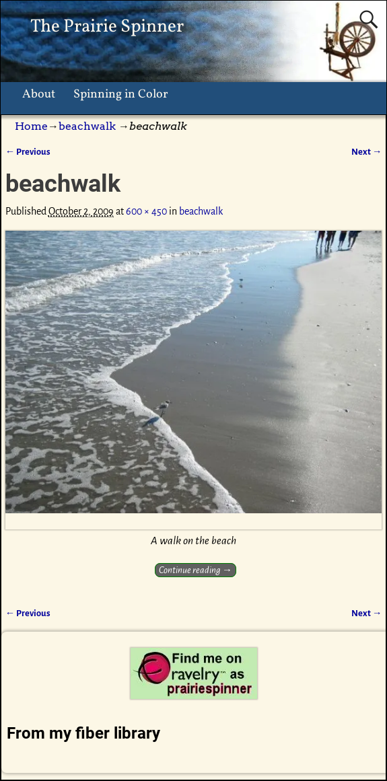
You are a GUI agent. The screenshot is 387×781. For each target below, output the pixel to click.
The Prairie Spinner (107, 27)
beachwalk (87, 126)
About (38, 94)
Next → (366, 152)
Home (31, 126)
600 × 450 (146, 211)
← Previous (27, 152)
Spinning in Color (120, 94)
